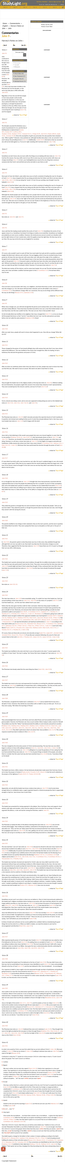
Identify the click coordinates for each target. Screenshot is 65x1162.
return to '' (20, 115)
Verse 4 (4, 169)
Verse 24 (5, 592)
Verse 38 (5, 955)
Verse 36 (5, 892)
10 (23, 45)
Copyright (16, 64)
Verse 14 (5, 394)
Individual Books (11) (20, 81)
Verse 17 (5, 454)
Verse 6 (4, 224)
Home (4, 23)
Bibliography (17, 66)
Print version (17, 62)
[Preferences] (63, 7)
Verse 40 (5, 1022)
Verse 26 (5, 662)
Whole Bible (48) (19, 73)
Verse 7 (4, 246)
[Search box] (18, 55)
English (5, 26)
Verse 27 (5, 677)
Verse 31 (5, 763)
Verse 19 (5, 499)
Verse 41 (5, 1042)
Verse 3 (4, 149)
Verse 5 (4, 210)
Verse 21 (5, 535)
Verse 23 (5, 577)
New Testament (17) (19, 76)
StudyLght (12, 3)
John (9, 28)
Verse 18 (5, 475)
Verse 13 (5, 376)
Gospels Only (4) (18, 78)
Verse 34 (5, 818)
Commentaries (15, 23)
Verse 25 (5, 644)
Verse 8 (4, 280)
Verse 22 (5, 555)
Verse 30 (5, 739)
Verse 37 (5, 933)
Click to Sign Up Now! (55, 1)
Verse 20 (5, 517)
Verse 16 (5, 428)
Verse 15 (5, 410)
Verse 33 (5, 799)
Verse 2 (4, 119)
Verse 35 (5, 840)
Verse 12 (5, 360)
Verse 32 (5, 781)
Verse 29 (5, 713)
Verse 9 (4, 300)
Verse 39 (5, 985)
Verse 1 (4, 50)
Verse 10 (5, 325)
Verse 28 (5, 695)
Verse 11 (5, 341)
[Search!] (24, 55)
